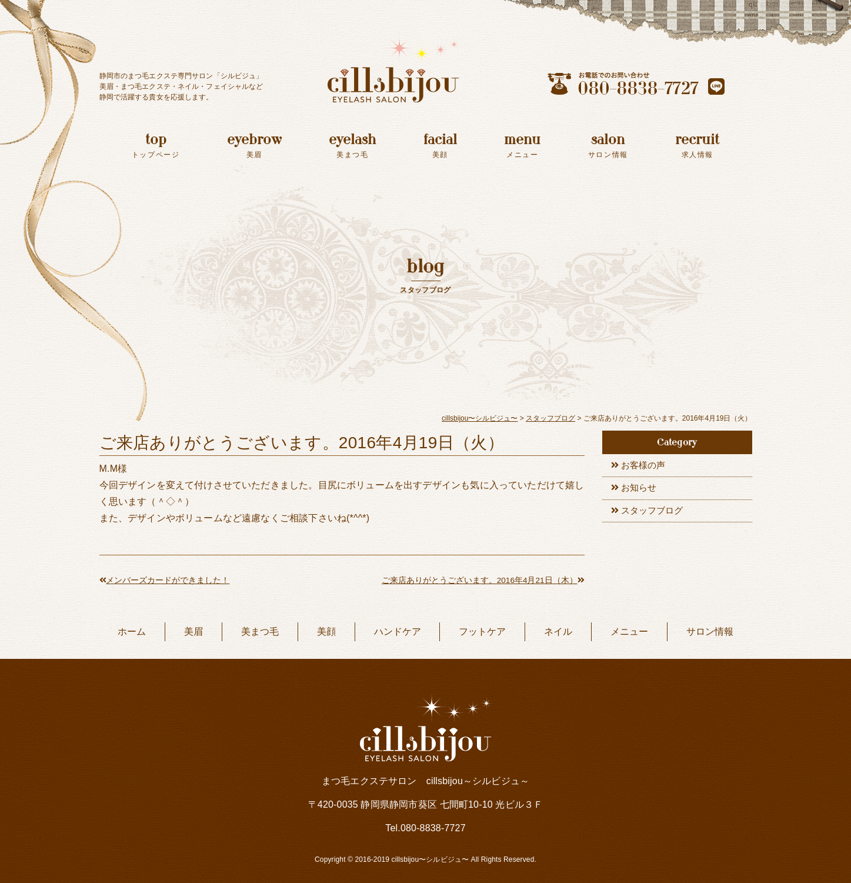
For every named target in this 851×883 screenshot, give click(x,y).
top (156, 145)
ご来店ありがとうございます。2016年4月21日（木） (482, 580)
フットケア (482, 632)
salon (608, 145)
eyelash (352, 145)
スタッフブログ (655, 516)
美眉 (193, 632)
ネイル (558, 632)
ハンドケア (397, 632)
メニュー (629, 632)
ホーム (132, 632)
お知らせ (641, 491)
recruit (697, 145)
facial (440, 145)
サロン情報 (709, 632)
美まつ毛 (260, 632)
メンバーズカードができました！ (165, 580)
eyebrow (254, 145)
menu (522, 145)
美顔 (326, 632)
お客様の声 (645, 466)
